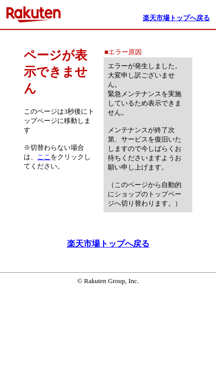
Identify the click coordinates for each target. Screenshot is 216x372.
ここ (44, 157)
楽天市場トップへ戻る (108, 243)
